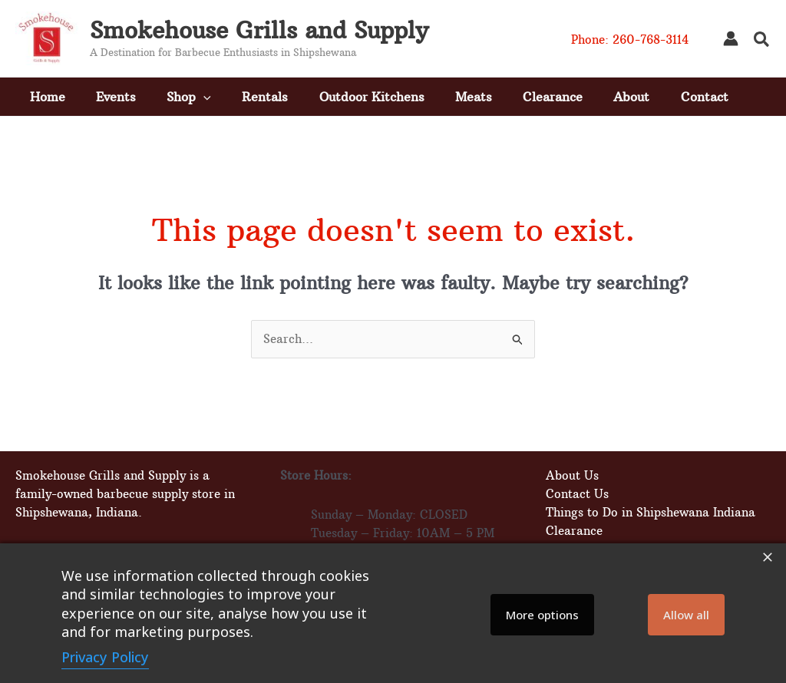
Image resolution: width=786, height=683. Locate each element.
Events (114, 96)
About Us (570, 475)
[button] (762, 41)
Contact (707, 96)
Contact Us (575, 494)
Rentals (265, 96)
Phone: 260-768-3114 (630, 39)
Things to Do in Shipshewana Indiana (649, 512)
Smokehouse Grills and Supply (259, 30)
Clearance (554, 96)
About (634, 96)
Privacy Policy (105, 657)
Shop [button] (188, 97)
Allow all (686, 614)
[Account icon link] (730, 38)
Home (45, 96)
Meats (474, 96)
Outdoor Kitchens (371, 96)
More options (542, 614)
